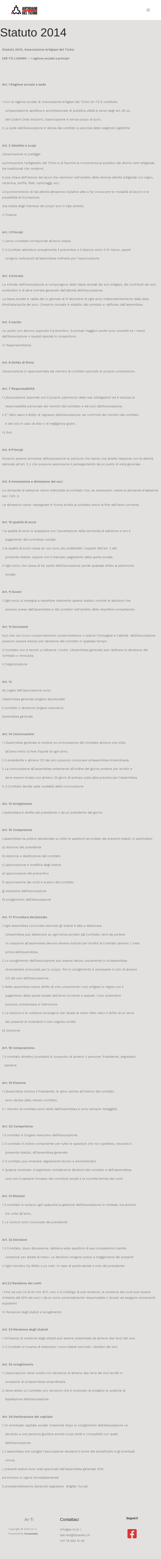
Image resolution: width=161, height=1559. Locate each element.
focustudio (31, 1533)
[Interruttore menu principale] (148, 10)
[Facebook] (132, 1533)
